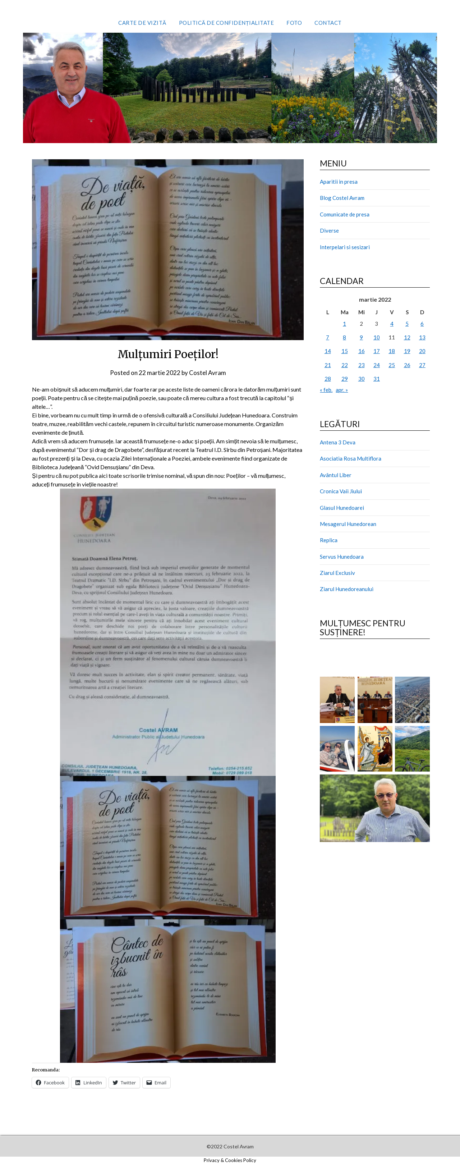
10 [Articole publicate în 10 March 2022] (376, 337)
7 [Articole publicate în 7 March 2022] (327, 337)
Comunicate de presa (344, 214)
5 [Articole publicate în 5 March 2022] (407, 323)
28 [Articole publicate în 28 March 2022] (328, 378)
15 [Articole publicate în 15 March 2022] (344, 351)
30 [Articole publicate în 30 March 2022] (361, 378)
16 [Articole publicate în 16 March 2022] (361, 351)
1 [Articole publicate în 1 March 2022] (344, 323)
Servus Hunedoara (342, 556)
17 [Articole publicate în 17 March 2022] (376, 351)
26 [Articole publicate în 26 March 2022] (407, 365)
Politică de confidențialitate (226, 22)
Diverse (329, 230)
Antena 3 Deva (337, 442)
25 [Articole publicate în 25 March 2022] (391, 365)
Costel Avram (207, 372)
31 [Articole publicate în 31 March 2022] (376, 378)
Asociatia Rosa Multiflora (350, 458)
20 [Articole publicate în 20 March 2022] (422, 351)
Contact (328, 22)
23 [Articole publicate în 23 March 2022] (361, 365)
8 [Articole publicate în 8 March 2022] (344, 337)
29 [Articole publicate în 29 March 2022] (344, 378)
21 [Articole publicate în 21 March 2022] (328, 365)
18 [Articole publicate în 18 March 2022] (391, 351)
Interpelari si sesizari (345, 247)
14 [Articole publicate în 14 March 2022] (328, 351)
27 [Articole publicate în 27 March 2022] (422, 365)
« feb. (326, 390)
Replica (328, 540)
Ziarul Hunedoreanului (346, 589)
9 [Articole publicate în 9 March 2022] (361, 337)
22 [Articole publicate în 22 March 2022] (344, 365)
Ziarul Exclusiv (337, 573)
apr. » (342, 390)
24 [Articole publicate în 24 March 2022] (376, 365)
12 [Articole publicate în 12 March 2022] (407, 337)
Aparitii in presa (339, 181)
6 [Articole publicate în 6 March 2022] (422, 323)
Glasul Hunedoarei (342, 507)
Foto (294, 22)
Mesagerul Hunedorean (348, 524)
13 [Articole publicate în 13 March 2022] (422, 337)
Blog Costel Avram (342, 198)
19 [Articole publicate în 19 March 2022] (407, 351)
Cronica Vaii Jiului (341, 491)
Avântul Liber (335, 475)
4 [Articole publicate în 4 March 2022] (392, 323)
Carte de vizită (142, 22)
